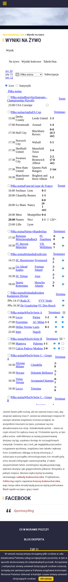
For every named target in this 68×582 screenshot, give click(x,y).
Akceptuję (46, 578)
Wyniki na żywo (23, 40)
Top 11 (34, 549)
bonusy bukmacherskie (46, 481)
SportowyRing (24, 511)
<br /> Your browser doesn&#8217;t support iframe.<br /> (34, 225)
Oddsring (8, 481)
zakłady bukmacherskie (30, 477)
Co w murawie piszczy (34, 529)
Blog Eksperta (34, 539)
